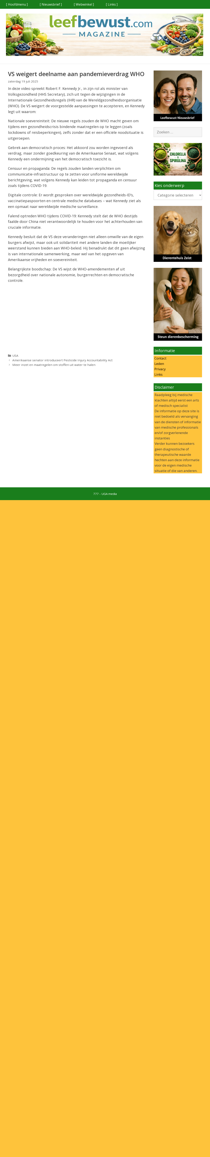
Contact (160, 358)
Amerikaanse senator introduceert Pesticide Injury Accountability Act (62, 360)
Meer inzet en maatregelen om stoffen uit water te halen (53, 365)
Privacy (160, 369)
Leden (159, 363)
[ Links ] (112, 4)
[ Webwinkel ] (84, 4)
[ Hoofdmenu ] (17, 4)
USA (15, 356)
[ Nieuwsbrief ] (51, 4)
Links (158, 374)
